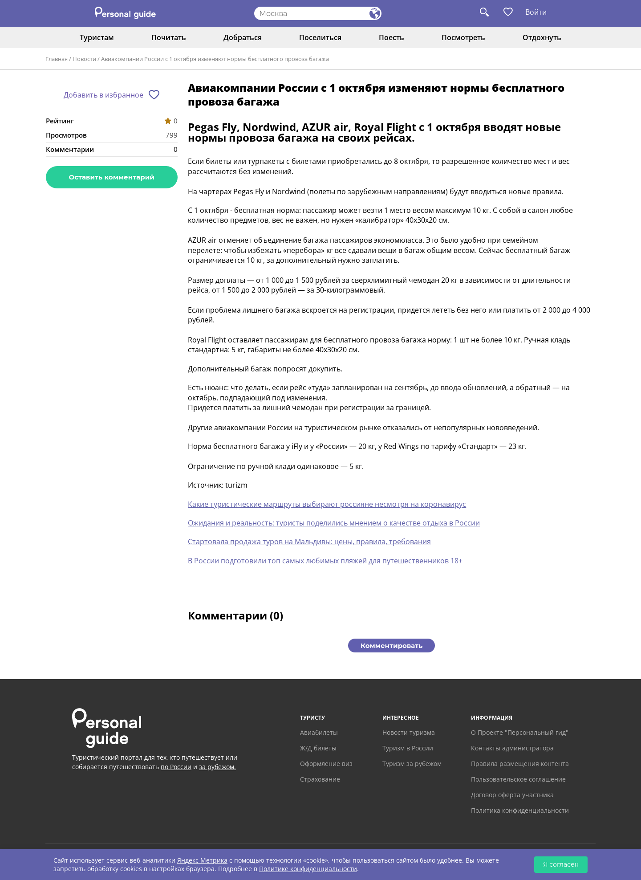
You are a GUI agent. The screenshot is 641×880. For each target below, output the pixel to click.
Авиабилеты (319, 732)
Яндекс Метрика (202, 860)
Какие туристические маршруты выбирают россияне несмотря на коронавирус (327, 504)
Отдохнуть (542, 37)
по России (176, 766)
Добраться (242, 37)
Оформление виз (326, 763)
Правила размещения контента (520, 763)
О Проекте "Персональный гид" (519, 732)
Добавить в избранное (103, 95)
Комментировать (391, 645)
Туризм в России (407, 748)
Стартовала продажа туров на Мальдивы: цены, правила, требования (309, 541)
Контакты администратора (512, 748)
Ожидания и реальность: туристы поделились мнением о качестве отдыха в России (334, 523)
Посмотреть (463, 37)
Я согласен (561, 864)
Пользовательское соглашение (518, 779)
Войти (536, 12)
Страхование (320, 779)
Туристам (97, 37)
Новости (84, 59)
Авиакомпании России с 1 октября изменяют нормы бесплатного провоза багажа (215, 59)
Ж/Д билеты (318, 748)
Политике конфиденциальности (308, 868)
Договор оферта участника (512, 794)
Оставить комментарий (111, 177)
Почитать (168, 37)
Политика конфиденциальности (520, 810)
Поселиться (320, 37)
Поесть (391, 37)
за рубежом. (217, 766)
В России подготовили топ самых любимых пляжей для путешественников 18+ (325, 561)
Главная (56, 59)
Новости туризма (408, 732)
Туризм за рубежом (412, 763)
